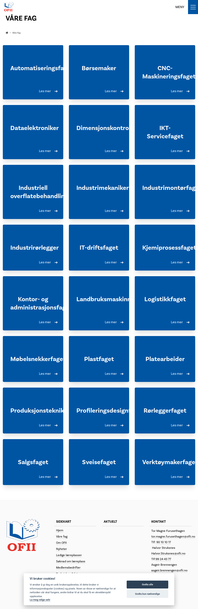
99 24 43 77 (163, 559)
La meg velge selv (40, 599)
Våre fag (61, 536)
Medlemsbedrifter (68, 567)
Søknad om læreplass (70, 561)
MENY (179, 7)
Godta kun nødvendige (147, 593)
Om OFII (61, 543)
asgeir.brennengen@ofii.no (169, 570)
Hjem (59, 530)
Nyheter (61, 549)
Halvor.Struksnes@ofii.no (168, 553)
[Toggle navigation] (186, 7)
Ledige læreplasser (69, 555)
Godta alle (147, 584)
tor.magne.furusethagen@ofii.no (173, 536)
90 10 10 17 (163, 542)
